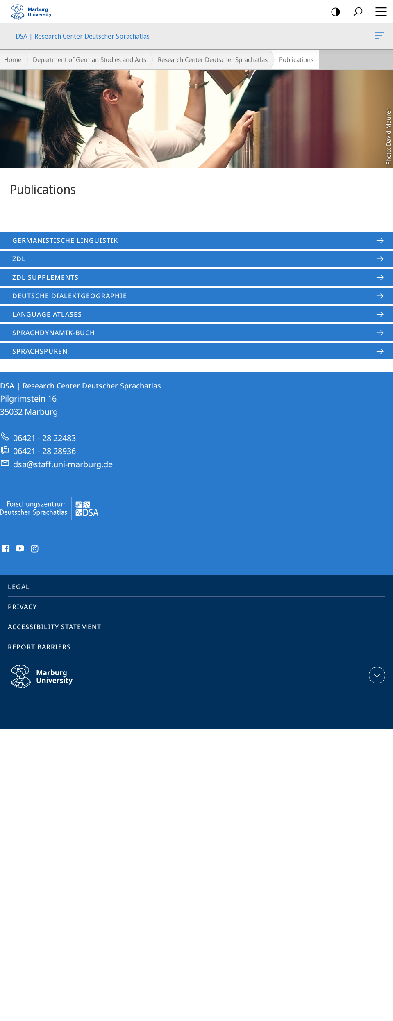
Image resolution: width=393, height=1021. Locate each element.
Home (12, 59)
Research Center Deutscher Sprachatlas (213, 59)
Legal (19, 586)
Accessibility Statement (54, 626)
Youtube (19, 549)
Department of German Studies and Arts (89, 59)
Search (355, 12)
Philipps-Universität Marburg (50, 683)
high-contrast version (333, 12)
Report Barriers (39, 646)
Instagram (35, 549)
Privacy (22, 606)
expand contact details (376, 675)
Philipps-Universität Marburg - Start (35, 11)
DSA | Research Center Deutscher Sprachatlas (378, 37)
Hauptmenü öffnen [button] (378, 11)
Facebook (5, 549)
